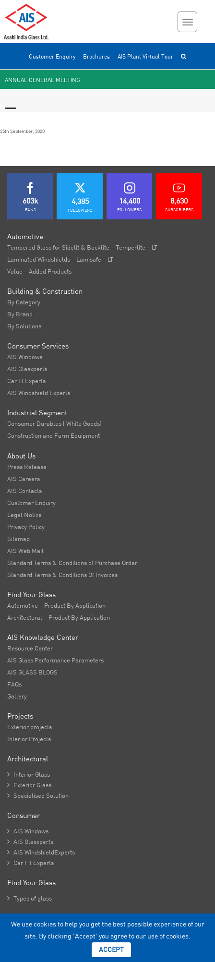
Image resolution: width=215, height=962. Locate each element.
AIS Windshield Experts (38, 393)
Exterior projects (29, 727)
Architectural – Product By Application (58, 617)
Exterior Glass (29, 785)
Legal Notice (24, 514)
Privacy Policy (26, 526)
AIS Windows (24, 357)
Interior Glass (28, 774)
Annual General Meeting (42, 80)
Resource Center (30, 648)
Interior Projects (29, 739)
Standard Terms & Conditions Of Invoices (62, 574)
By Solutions (24, 326)
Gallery (17, 696)
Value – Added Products (39, 271)
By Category (23, 302)
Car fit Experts (26, 381)
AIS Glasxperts (27, 369)
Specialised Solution (38, 795)
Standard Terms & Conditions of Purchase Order (72, 562)
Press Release (27, 466)
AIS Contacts (24, 490)
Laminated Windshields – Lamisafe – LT (60, 259)
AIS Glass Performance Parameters (55, 660)
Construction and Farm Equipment (53, 435)
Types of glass (29, 898)
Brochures (96, 56)
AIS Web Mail (25, 550)
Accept (111, 949)
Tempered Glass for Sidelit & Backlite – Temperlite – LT (82, 247)
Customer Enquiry (52, 56)
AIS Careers (23, 478)
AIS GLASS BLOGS (32, 672)
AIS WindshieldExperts (41, 852)
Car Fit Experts (30, 862)
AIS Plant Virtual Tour (145, 56)
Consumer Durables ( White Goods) (54, 423)
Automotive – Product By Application (56, 605)
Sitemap (18, 538)
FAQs (14, 684)
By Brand (20, 314)
